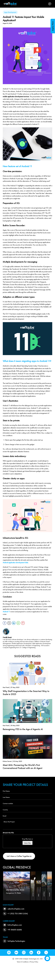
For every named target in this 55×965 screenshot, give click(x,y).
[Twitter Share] (9, 623)
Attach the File (8, 833)
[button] (49, 3)
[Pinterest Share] (23, 623)
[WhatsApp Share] (18, 623)
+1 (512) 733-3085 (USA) (18, 913)
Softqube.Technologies (16, 941)
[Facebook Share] (4, 623)
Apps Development (10, 12)
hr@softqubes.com (15, 925)
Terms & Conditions (22, 962)
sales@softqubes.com (16, 909)
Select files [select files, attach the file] (27, 843)
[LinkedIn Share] (14, 623)
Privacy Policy (34, 962)
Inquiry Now (52, 26)
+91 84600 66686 (15, 929)
